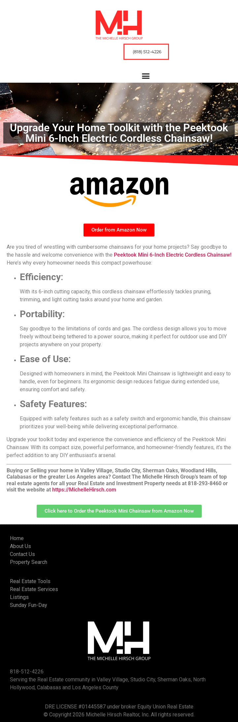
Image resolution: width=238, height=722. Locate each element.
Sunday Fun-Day (28, 605)
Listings (19, 597)
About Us (20, 546)
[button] (145, 76)
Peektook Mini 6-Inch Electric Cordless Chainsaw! (172, 255)
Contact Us (22, 554)
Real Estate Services (34, 589)
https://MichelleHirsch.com (84, 490)
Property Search (28, 562)
